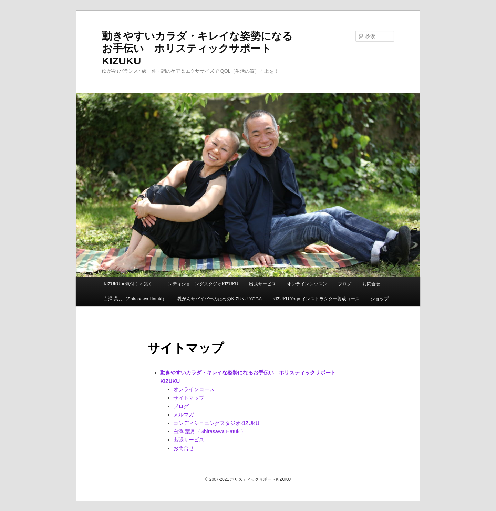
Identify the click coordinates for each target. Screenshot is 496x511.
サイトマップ (188, 398)
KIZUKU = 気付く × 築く (128, 283)
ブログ (344, 283)
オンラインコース (194, 389)
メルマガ (183, 414)
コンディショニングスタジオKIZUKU (201, 283)
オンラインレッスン (307, 283)
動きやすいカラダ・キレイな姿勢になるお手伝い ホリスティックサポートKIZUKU (197, 48)
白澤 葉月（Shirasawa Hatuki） (135, 298)
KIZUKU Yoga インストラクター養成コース (316, 298)
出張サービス (262, 283)
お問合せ (371, 283)
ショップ (380, 298)
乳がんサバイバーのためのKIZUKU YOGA (219, 298)
